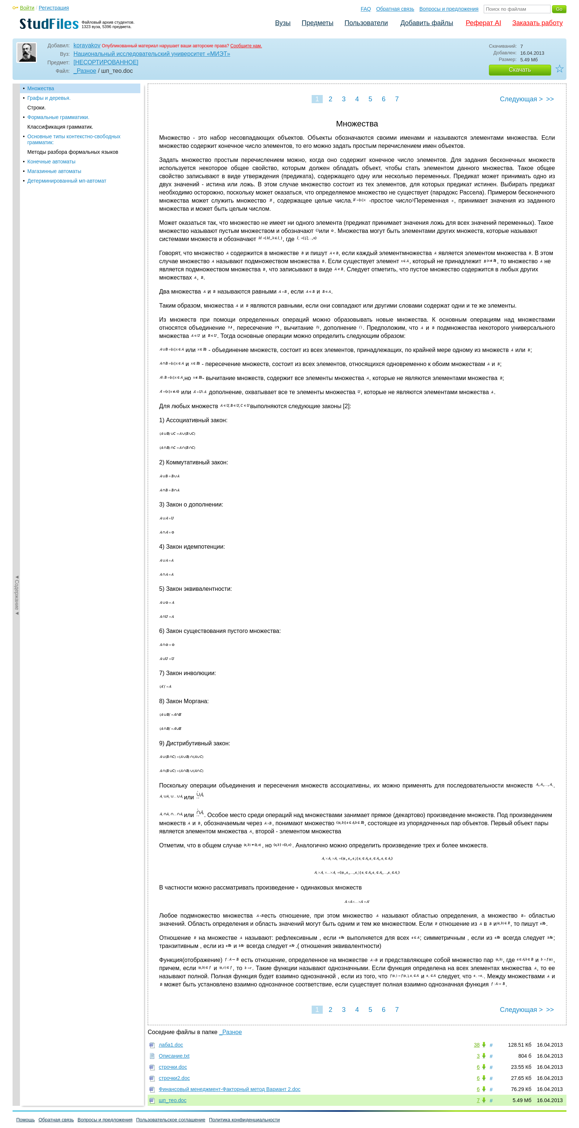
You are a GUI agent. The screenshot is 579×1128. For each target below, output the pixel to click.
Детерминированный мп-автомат (66, 181)
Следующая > (521, 99)
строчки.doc (173, 1067)
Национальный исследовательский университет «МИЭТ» (151, 54)
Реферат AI (483, 23)
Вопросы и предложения (449, 9)
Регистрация (54, 8)
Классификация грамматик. (60, 127)
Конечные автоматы (51, 162)
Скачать (520, 70)
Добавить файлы (426, 23)
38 (477, 1045)
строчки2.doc (174, 1078)
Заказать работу (537, 23)
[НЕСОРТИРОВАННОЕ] (105, 62)
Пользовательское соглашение (170, 1119)
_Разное (84, 71)
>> (550, 99)
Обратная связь (395, 9)
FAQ (366, 9)
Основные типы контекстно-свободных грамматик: (73, 139)
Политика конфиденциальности (244, 1119)
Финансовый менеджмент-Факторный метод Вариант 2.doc (230, 1089)
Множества (40, 88)
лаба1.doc (171, 1045)
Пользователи (366, 23)
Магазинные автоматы (54, 171)
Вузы (283, 23)
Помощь (25, 1119)
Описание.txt (174, 1056)
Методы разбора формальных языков (72, 152)
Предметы (317, 23)
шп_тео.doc (172, 1100)
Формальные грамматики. (58, 117)
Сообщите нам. (246, 46)
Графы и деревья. (49, 98)
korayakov (86, 45)
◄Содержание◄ (17, 213)
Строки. (36, 108)
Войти (27, 8)
